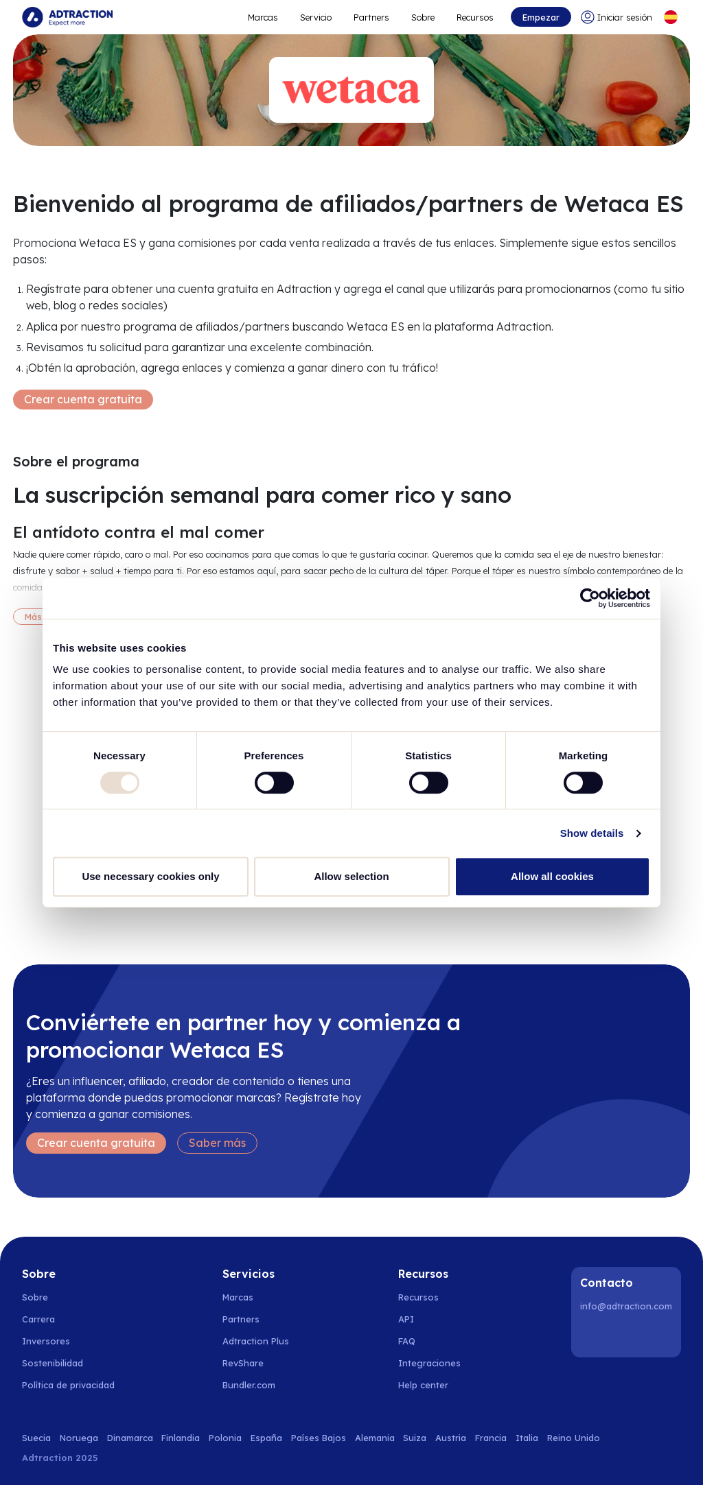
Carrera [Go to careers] (38, 1319)
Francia (491, 1437)
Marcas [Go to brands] (237, 1297)
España (266, 1437)
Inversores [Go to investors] (46, 1340)
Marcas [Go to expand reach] (263, 17)
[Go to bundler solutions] (256, 1384)
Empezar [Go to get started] (541, 17)
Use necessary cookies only (150, 876)
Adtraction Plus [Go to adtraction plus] (255, 1340)
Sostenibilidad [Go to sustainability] (52, 1362)
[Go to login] (616, 17)
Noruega (79, 1437)
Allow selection (351, 876)
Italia (527, 1437)
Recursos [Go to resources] (475, 17)
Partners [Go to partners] (241, 1319)
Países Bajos (318, 1437)
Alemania (375, 1437)
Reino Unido (573, 1437)
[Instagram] (628, 1335)
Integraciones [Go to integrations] (429, 1362)
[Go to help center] (430, 1384)
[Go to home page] (67, 17)
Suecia (36, 1437)
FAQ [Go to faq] (406, 1340)
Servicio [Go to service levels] (316, 17)
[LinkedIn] (593, 1335)
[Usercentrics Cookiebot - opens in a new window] (590, 598)
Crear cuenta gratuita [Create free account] (83, 399)
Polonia (225, 1437)
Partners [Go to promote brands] (371, 17)
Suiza (414, 1437)
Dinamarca (130, 1437)
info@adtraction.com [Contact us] (626, 1305)
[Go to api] (430, 1319)
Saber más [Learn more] (217, 1143)
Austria (450, 1437)
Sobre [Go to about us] (35, 1297)
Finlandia (180, 1437)
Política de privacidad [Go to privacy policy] (68, 1384)
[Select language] (670, 17)
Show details (592, 833)
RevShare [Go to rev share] (243, 1362)
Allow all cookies (552, 876)
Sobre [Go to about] (423, 17)
